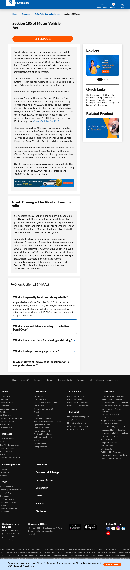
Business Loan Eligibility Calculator (114, 430)
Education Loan (6, 425)
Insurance (5, 429)
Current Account (40, 441)
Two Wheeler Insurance (9, 439)
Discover (3, 464)
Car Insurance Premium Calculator (114, 400)
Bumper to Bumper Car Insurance (102, 103)
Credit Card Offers (74, 397)
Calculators (107, 390)
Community (40, 475)
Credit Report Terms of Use (10, 481)
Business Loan (5, 397)
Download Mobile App (46, 465)
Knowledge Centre (10, 460)
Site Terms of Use (6, 478)
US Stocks (37, 412)
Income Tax (4, 467)
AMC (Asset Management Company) (48, 419)
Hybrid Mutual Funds (42, 428)
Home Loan (4, 403)
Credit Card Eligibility (75, 393)
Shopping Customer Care (109, 380)
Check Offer (112, 564)
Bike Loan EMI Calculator (111, 411)
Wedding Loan (5, 412)
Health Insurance (7, 433)
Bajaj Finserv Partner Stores (78, 421)
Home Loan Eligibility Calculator (113, 427)
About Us (23, 380)
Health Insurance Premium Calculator (111, 407)
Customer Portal (65, 380)
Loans (3, 390)
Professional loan (7, 400)
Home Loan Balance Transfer (11, 415)
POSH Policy (5, 503)
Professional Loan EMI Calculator (114, 452)
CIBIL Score (40, 460)
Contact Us (36, 380)
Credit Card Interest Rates (77, 400)
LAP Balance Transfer (8, 419)
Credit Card (73, 390)
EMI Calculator (107, 446)
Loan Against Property (8, 406)
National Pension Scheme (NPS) (46, 400)
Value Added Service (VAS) (10, 452)
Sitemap (38, 485)
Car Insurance (92, 95)
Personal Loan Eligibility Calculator (114, 424)
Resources (26, 14)
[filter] (44, 297)
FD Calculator (106, 415)
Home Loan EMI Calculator (111, 397)
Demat (36, 409)
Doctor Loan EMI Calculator (112, 455)
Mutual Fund (39, 403)
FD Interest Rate (40, 397)
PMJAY (3, 449)
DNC (91, 380)
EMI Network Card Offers (77, 417)
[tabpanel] (102, 65)
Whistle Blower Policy (8, 500)
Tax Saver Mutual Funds (43, 431)
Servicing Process (7, 491)
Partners (81, 380)
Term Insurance (6, 446)
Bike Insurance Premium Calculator (115, 403)
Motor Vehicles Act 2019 (46, 121)
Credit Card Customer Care (78, 403)
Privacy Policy (5, 485)
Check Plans (43, 38)
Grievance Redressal (8, 494)
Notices (3, 497)
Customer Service (43, 470)
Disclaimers (4, 488)
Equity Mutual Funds (42, 422)
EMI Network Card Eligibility (78, 411)
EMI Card (72, 407)
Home (15, 14)
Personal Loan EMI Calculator (112, 393)
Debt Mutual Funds (41, 425)
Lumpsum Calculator (109, 440)
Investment (40, 390)
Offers (37, 480)
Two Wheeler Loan (7, 422)
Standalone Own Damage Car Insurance (99, 101)
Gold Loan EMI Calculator (111, 449)
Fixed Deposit (39, 393)
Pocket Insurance (7, 443)
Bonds (36, 437)
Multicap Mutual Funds (43, 434)
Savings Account (40, 444)
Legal (3, 475)
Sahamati (3, 470)
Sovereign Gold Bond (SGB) (44, 406)
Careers (49, 380)
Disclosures (40, 491)
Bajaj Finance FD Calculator (112, 418)
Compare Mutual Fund (42, 415)
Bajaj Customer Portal (75, 424)
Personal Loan (5, 393)
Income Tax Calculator (109, 421)
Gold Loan (4, 409)
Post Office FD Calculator (111, 433)
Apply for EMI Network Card (78, 414)
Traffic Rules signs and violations (47, 14)
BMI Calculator (107, 443)
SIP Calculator (106, 437)
